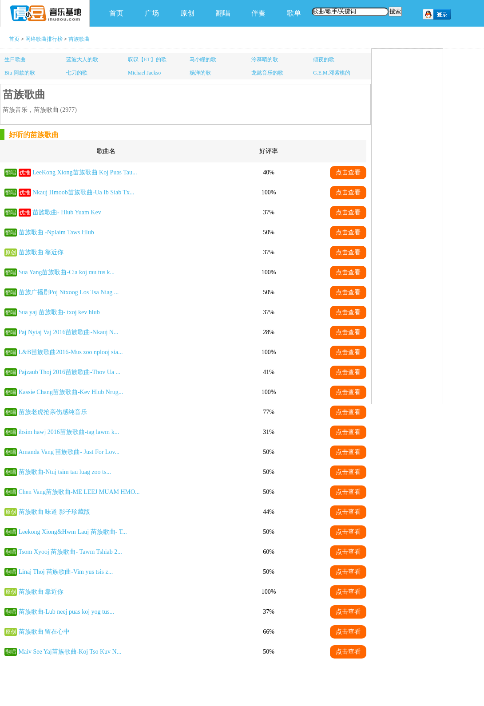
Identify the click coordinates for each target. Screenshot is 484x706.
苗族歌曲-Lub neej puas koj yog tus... (66, 611)
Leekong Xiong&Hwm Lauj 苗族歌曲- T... (73, 532)
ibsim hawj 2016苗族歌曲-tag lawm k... (69, 432)
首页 (116, 13)
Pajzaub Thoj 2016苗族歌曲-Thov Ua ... (70, 372)
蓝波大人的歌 (82, 59)
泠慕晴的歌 (264, 59)
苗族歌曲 (79, 39)
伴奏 (258, 13)
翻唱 (223, 13)
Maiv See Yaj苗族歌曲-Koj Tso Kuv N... (70, 651)
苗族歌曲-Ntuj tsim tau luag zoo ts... (65, 472)
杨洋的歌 (200, 73)
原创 (187, 13)
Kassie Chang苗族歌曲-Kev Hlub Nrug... (71, 392)
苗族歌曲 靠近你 (41, 252)
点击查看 (348, 172)
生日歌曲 (15, 59)
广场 (152, 13)
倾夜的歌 (323, 59)
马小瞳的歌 (203, 59)
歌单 (294, 13)
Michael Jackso (144, 73)
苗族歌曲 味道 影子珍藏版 (54, 512)
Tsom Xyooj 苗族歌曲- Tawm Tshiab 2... (70, 551)
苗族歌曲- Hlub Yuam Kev (66, 212)
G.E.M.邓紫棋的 (331, 73)
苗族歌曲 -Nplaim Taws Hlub (56, 232)
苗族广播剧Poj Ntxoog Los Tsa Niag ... (69, 292)
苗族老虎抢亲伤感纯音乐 (53, 412)
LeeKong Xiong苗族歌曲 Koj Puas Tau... (84, 172)
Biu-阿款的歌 (19, 73)
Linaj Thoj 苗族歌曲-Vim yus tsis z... (66, 571)
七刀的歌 (76, 73)
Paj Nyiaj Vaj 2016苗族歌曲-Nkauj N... (69, 332)
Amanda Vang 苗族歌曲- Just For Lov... (69, 452)
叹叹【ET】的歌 (147, 59)
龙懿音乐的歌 (267, 73)
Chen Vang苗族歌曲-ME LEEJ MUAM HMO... (79, 492)
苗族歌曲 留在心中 (44, 631)
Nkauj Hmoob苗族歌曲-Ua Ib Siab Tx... (83, 192)
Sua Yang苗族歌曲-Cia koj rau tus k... (67, 272)
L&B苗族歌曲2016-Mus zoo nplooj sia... (71, 352)
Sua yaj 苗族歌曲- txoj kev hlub (59, 312)
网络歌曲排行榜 (44, 39)
